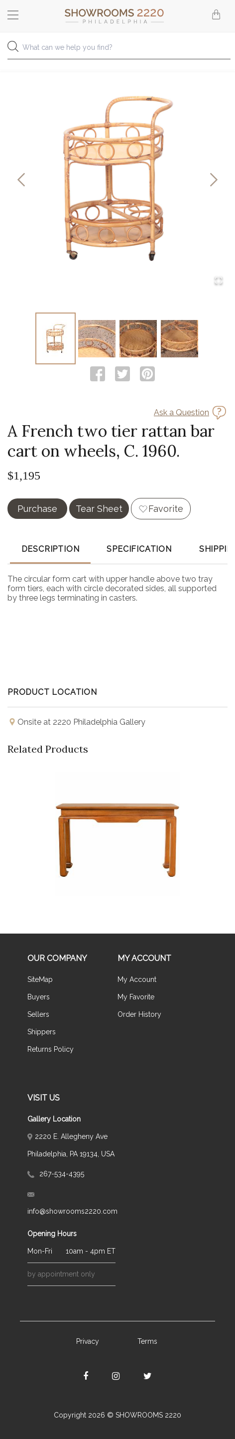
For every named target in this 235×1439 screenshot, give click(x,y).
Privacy (87, 1341)
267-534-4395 (55, 1174)
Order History (139, 1014)
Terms (147, 1341)
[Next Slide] (214, 180)
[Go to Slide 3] (138, 338)
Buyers (38, 997)
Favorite (165, 508)
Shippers (41, 1032)
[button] (117, 180)
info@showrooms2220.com (71, 1203)
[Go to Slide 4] (179, 338)
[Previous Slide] (21, 180)
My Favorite (136, 997)
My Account (137, 979)
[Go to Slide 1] (55, 338)
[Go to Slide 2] (97, 338)
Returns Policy (50, 1049)
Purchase (37, 508)
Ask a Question (181, 412)
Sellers (38, 1014)
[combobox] (117, 50)
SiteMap (40, 979)
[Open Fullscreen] (219, 281)
